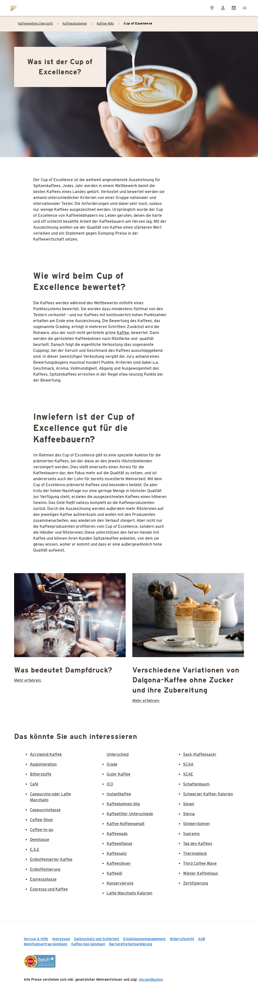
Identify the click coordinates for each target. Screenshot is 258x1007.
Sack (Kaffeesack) (199, 754)
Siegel (188, 804)
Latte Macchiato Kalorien (129, 893)
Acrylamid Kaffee (46, 754)
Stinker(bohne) (196, 823)
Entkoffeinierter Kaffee (51, 859)
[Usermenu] (222, 7)
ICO (110, 784)
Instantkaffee (119, 794)
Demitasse (39, 839)
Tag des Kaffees (197, 843)
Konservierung (120, 883)
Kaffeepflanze (119, 843)
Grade (112, 764)
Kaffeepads (117, 833)
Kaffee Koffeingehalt (125, 823)
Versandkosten (151, 979)
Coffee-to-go (41, 829)
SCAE (188, 774)
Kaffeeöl (114, 873)
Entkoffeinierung (45, 869)
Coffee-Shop (41, 819)
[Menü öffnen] (244, 7)
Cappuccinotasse (45, 810)
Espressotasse (43, 879)
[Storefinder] (212, 7)
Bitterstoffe (40, 774)
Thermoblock (195, 853)
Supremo (191, 833)
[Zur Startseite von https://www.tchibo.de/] (13, 7)
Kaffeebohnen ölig (123, 804)
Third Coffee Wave (200, 863)
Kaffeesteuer (119, 863)
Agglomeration (43, 764)
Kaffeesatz (117, 853)
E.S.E (34, 849)
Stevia (189, 813)
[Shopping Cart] (233, 7)
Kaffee (123, 332)
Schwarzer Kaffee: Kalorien (208, 794)
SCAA (188, 764)
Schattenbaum (196, 784)
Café (34, 784)
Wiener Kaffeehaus (200, 873)
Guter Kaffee (118, 774)
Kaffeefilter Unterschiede (130, 813)
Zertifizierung (195, 883)
